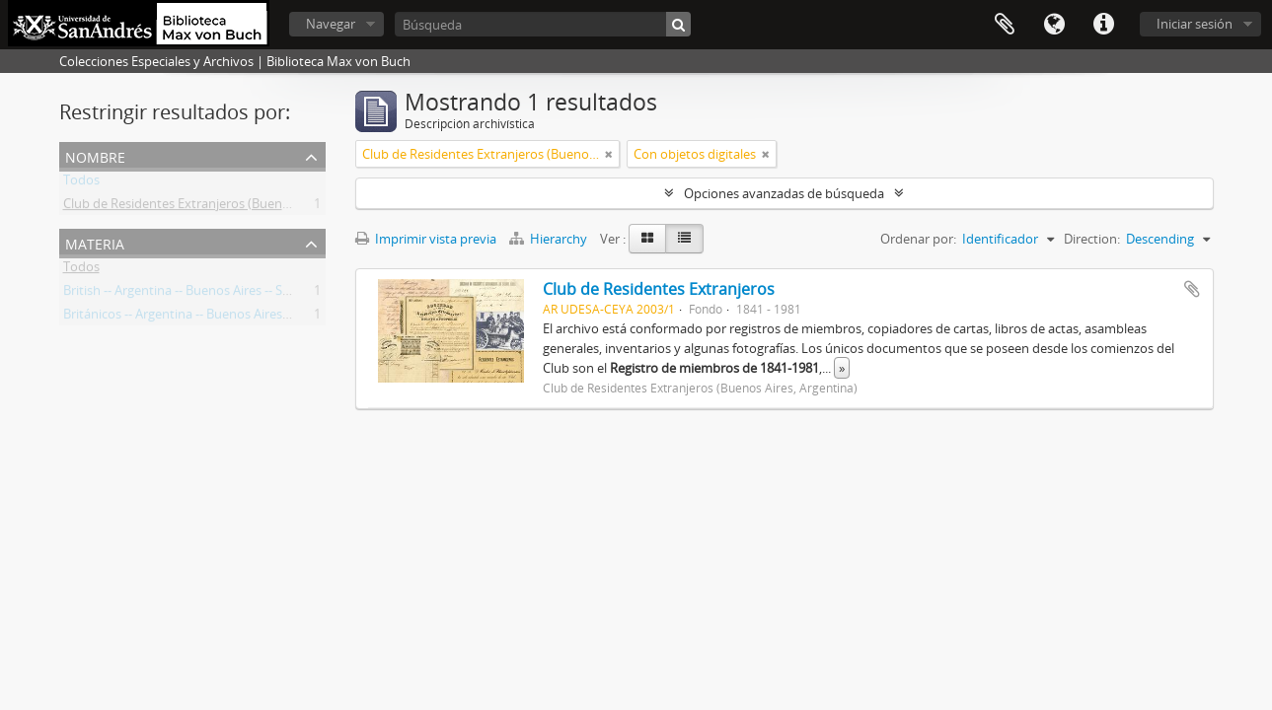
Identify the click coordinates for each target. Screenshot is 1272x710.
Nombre (95, 155)
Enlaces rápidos (1103, 24)
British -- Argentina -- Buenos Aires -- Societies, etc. (208, 294)
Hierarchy (549, 239)
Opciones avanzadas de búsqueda (784, 193)
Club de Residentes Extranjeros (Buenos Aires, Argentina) (229, 207)
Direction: (1092, 239)
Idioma (1054, 24)
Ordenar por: (918, 239)
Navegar (330, 24)
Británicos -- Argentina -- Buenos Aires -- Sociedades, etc (224, 317)
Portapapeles (1004, 24)
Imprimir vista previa (425, 239)
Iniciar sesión (1195, 24)
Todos (81, 183)
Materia (94, 242)
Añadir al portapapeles (1192, 289)
